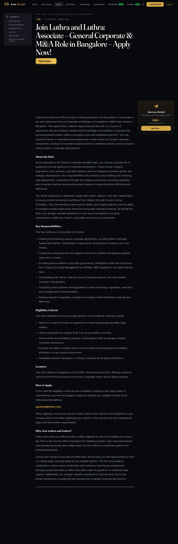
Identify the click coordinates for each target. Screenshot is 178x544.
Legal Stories (98, 4)
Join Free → (156, 128)
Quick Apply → (46, 61)
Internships (46, 4)
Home (34, 4)
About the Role (14, 21)
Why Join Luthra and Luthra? (16, 40)
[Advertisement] (85, 93)
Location (12, 32)
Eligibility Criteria (15, 28)
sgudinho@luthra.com (48, 406)
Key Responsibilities (16, 25)
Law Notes (70, 4)
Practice (133, 4)
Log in (169, 4)
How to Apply (14, 36)
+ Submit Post (155, 4)
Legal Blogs (85, 4)
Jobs (59, 4)
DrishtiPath (115, 4)
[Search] (142, 4)
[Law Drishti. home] (14, 4)
